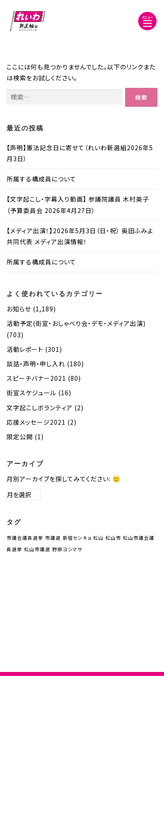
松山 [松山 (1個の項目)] (98, 537)
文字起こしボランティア (40, 407)
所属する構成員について (41, 178)
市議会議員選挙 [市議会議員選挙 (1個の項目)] (25, 537)
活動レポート (25, 349)
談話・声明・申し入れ (36, 363)
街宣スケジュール (31, 392)
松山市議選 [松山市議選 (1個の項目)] (37, 549)
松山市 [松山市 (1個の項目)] (113, 537)
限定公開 (20, 436)
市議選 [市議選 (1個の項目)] (53, 537)
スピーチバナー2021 (36, 378)
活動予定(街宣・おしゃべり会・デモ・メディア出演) (76, 323)
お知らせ (19, 308)
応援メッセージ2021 (36, 422)
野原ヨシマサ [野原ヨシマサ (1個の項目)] (67, 549)
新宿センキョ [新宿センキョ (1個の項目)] (77, 537)
